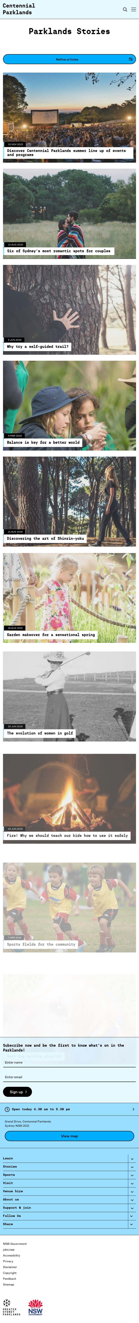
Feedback (9, 1278)
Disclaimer (10, 1267)
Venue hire (13, 1191)
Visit (8, 1183)
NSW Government (15, 1243)
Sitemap (8, 1284)
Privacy (8, 1261)
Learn (8, 1158)
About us (11, 1199)
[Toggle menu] (133, 9)
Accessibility (11, 1255)
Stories (10, 1166)
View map (69, 1136)
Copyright (10, 1272)
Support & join (17, 1208)
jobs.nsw (8, 1249)
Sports (9, 1175)
